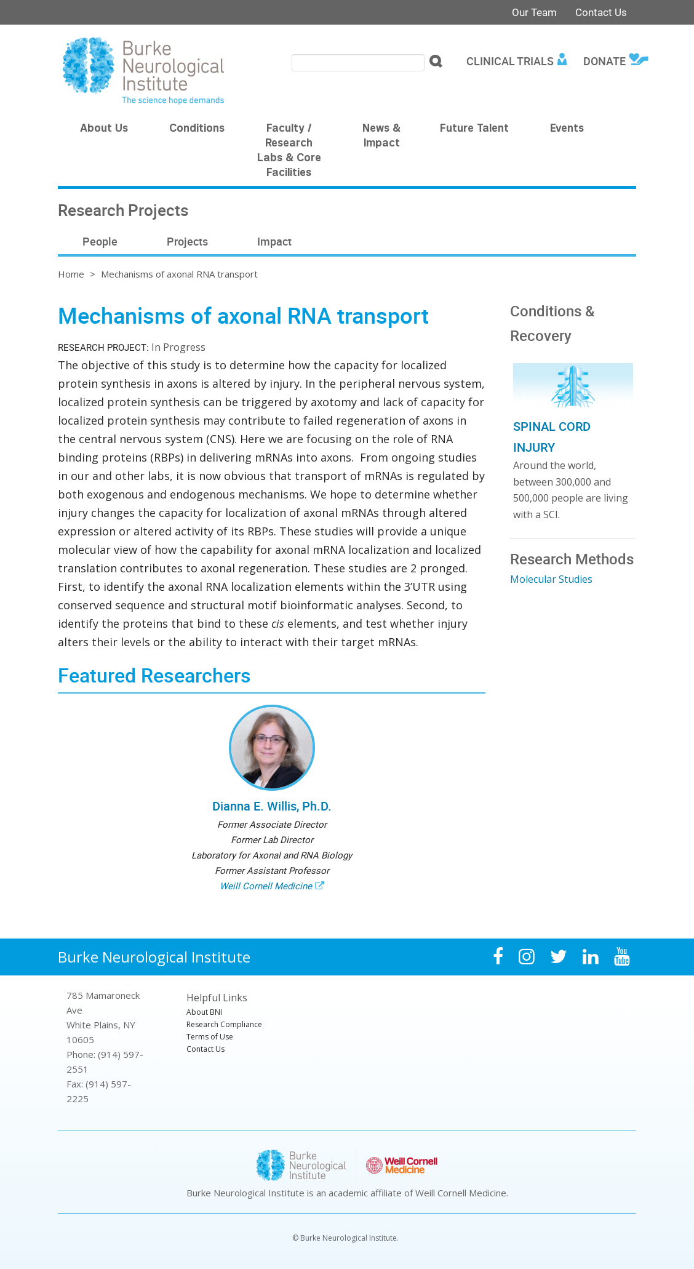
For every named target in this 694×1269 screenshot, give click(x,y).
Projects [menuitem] (187, 241)
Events (567, 129)
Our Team (534, 12)
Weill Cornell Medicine (266, 885)
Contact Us (601, 12)
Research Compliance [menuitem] (224, 1024)
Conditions (197, 129)
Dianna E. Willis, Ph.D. (272, 806)
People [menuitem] (100, 241)
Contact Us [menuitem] (205, 1049)
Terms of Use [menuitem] (209, 1036)
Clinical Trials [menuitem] (510, 61)
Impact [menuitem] (274, 241)
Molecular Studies (551, 579)
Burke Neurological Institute (154, 957)
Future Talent (474, 129)
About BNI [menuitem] (204, 1012)
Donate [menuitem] (604, 61)
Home (71, 274)
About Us (104, 129)
